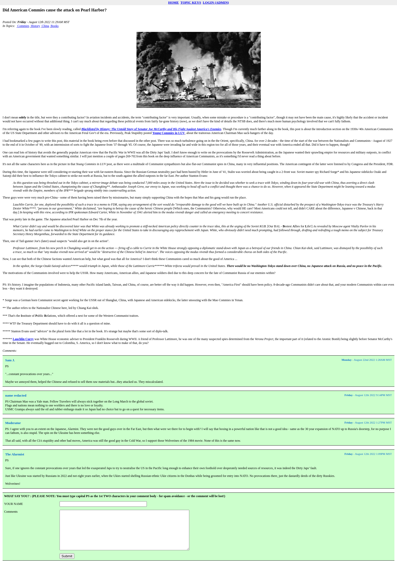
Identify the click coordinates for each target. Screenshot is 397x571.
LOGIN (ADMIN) (216, 2)
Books (54, 26)
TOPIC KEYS (191, 2)
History (35, 26)
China (45, 26)
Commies (23, 26)
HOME (173, 2)
